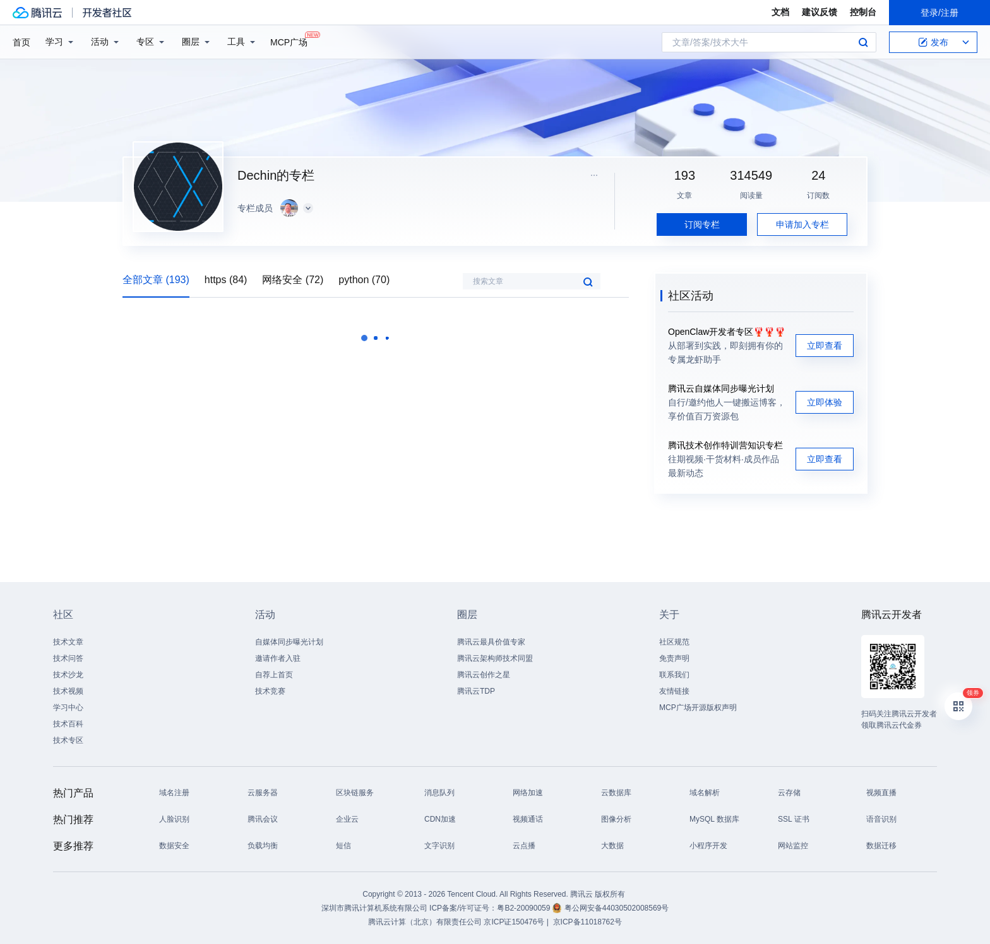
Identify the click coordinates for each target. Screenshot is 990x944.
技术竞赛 (270, 691)
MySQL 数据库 (714, 819)
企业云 (347, 819)
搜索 (863, 42)
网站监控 (793, 845)
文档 (780, 12)
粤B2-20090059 (524, 908)
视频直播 (881, 792)
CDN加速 (440, 819)
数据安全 (174, 845)
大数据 (612, 845)
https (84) (226, 279)
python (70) (364, 279)
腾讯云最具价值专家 (491, 642)
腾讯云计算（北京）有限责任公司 (425, 922)
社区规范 (674, 642)
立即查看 (824, 346)
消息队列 (439, 792)
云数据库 (616, 792)
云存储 (789, 792)
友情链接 (674, 691)
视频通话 (528, 819)
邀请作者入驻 (278, 658)
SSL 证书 (793, 819)
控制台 (863, 12)
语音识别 (881, 819)
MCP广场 (288, 41)
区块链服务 (355, 792)
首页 (21, 42)
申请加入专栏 (802, 224)
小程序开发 (708, 845)
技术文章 (68, 642)
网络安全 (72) (292, 279)
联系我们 (674, 674)
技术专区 (68, 740)
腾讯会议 (263, 819)
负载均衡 (263, 845)
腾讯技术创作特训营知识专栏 (725, 445)
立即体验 (824, 402)
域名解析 (704, 792)
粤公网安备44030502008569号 (616, 908)
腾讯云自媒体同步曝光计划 (721, 388)
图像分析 (616, 819)
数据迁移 (881, 845)
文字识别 (439, 845)
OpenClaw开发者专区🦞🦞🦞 (726, 332)
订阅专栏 (702, 224)
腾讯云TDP (476, 691)
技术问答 (68, 658)
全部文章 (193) (155, 279)
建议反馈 (819, 12)
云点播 (524, 845)
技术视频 (68, 691)
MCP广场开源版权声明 (698, 707)
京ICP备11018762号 (587, 922)
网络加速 (528, 792)
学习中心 (68, 707)
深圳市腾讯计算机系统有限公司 (374, 908)
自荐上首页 (274, 674)
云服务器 (263, 792)
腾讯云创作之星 (483, 674)
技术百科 (68, 724)
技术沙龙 (68, 674)
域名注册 (174, 792)
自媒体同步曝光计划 (289, 642)
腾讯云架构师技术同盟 (495, 658)
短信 (343, 845)
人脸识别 (174, 819)
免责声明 (674, 658)
